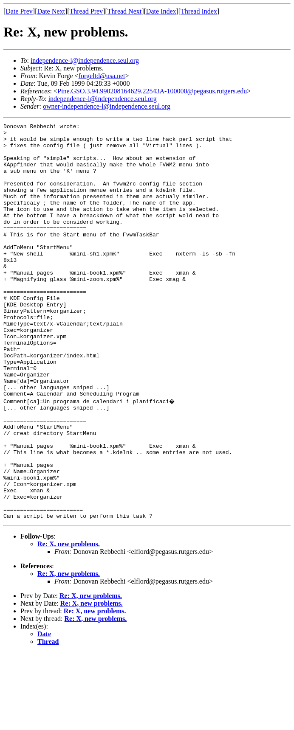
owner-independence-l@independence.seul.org (106, 106)
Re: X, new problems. (68, 621)
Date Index (161, 11)
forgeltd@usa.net (102, 75)
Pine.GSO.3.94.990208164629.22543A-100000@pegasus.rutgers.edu (152, 91)
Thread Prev (86, 11)
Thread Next (124, 11)
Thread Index (199, 11)
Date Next (51, 11)
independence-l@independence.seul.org (85, 60)
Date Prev (19, 11)
